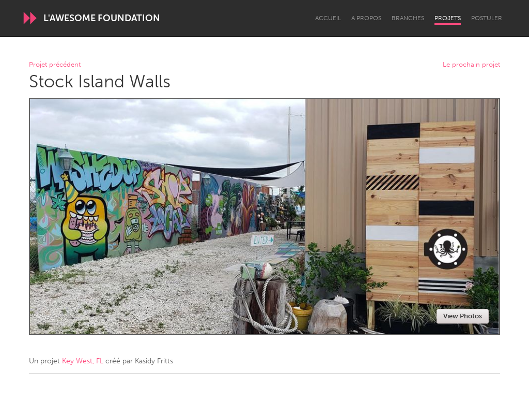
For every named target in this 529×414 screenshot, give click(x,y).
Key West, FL (82, 361)
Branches (408, 18)
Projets (447, 18)
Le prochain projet (471, 65)
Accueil (328, 18)
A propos (366, 18)
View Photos (462, 316)
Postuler (486, 18)
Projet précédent (55, 65)
